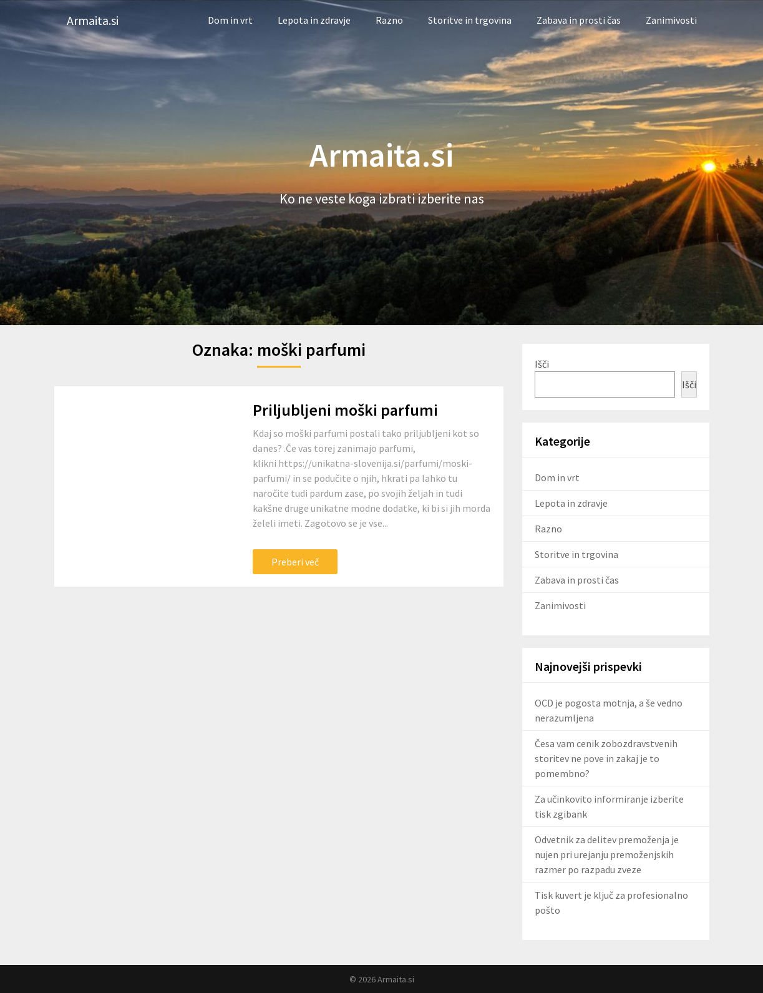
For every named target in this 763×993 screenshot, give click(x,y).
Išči (542, 364)
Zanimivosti (671, 20)
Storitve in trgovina (470, 20)
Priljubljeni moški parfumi (345, 409)
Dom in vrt (230, 20)
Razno (389, 20)
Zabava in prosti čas (579, 20)
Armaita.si (93, 20)
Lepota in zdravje (314, 20)
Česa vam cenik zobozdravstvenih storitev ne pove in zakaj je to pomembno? (606, 758)
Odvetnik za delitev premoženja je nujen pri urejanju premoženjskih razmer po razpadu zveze (607, 854)
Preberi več (295, 561)
